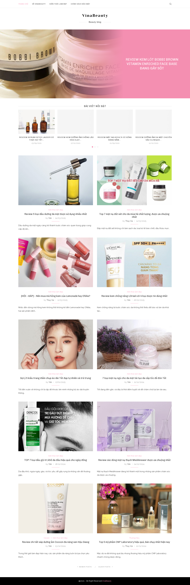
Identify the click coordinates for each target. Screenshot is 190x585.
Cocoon (47, 538)
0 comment (159, 73)
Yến (50, 218)
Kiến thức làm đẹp (58, 4)
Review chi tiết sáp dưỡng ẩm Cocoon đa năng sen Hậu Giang (55, 542)
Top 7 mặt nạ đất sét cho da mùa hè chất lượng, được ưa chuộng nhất (134, 215)
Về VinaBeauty (39, 4)
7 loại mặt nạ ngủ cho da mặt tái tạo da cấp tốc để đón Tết (134, 378)
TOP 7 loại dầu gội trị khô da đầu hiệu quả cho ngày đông (55, 460)
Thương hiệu (134, 538)
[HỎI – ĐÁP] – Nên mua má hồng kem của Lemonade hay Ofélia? (55, 296)
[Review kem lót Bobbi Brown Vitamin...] (95, 63)
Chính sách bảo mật (80, 4)
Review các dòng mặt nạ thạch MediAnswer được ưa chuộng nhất (134, 460)
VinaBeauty (106, 581)
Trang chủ (23, 4)
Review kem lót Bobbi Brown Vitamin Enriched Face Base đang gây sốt (152, 63)
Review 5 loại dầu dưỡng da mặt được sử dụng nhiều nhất (55, 214)
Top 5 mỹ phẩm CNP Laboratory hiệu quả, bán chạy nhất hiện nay (134, 542)
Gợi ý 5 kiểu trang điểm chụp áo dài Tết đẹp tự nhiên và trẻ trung (55, 378)
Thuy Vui (129, 221)
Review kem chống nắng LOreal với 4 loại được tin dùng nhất (134, 296)
